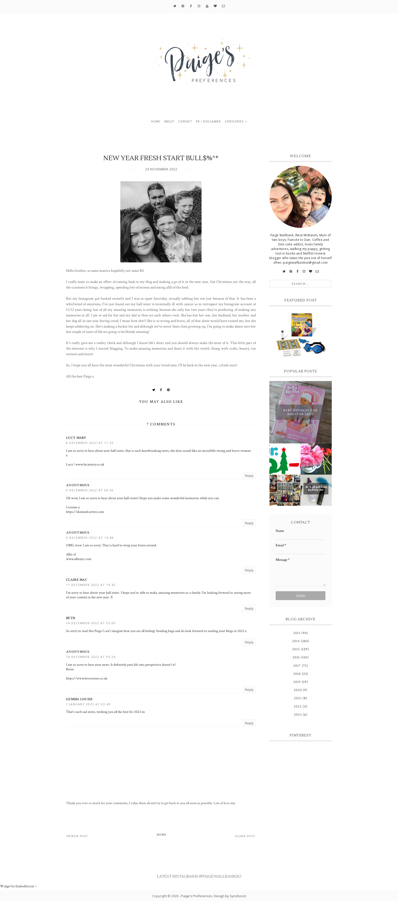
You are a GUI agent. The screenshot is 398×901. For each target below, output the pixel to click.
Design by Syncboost (230, 896)
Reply (249, 475)
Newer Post (77, 836)
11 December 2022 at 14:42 (91, 585)
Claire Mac (76, 580)
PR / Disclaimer (208, 121)
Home (155, 121)
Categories (234, 121)
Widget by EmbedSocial (18, 886)
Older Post (245, 836)
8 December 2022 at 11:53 (90, 443)
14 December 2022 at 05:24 (91, 657)
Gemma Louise (79, 699)
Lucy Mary (76, 438)
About (169, 121)
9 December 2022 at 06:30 (90, 490)
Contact (185, 121)
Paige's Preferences (196, 896)
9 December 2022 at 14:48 (90, 537)
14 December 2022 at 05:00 (91, 623)
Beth (70, 618)
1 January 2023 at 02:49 (88, 704)
